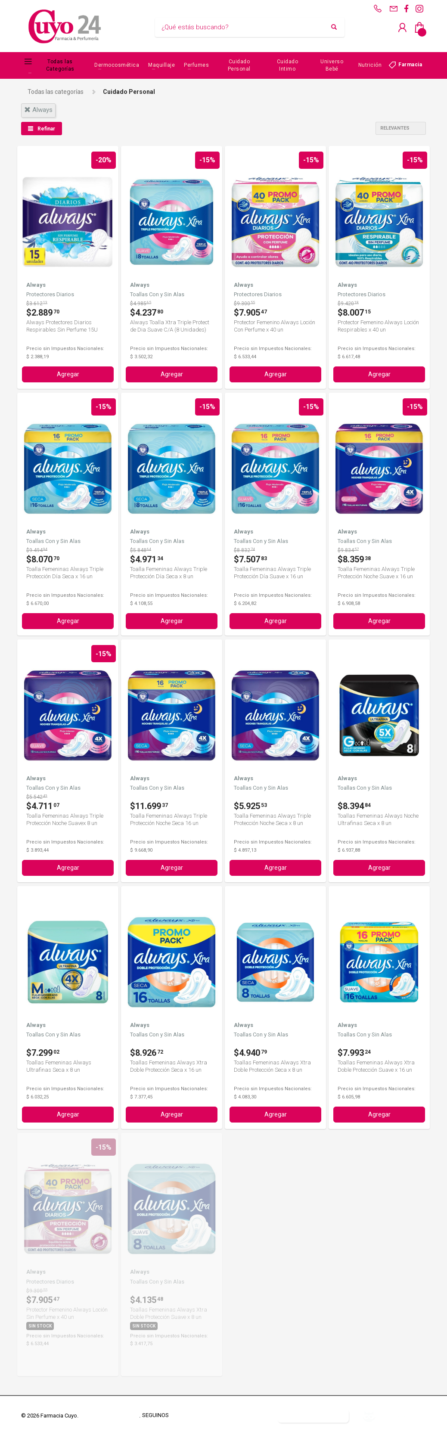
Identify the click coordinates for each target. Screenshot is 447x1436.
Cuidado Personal (239, 65)
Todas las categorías (56, 91)
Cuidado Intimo (287, 65)
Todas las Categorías (60, 65)
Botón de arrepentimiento (313, 1415)
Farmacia (410, 65)
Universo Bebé (331, 65)
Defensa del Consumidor (238, 1415)
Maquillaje (161, 65)
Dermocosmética (116, 65)
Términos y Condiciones (109, 1415)
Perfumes (196, 65)
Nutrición (370, 65)
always (38, 110)
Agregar (68, 374)
